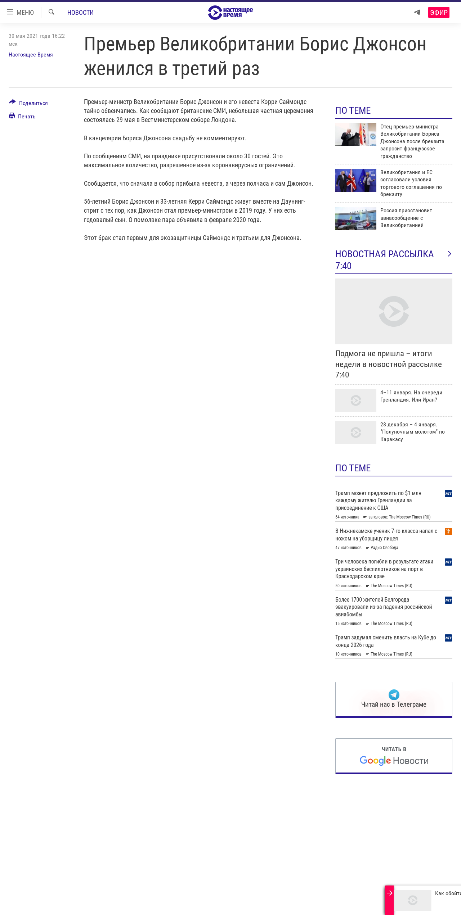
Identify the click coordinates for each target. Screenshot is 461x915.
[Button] (28, 104)
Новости (80, 12)
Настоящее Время (31, 54)
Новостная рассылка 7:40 (393, 259)
